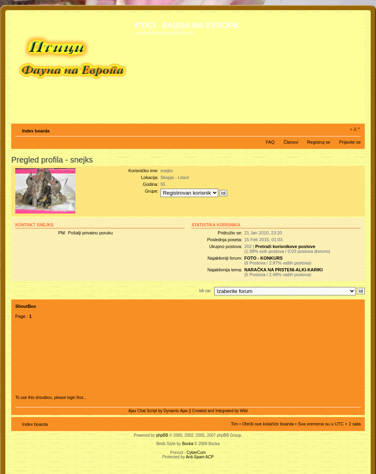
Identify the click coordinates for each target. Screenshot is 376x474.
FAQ (270, 142)
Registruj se (318, 142)
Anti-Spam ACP (199, 457)
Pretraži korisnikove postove (285, 246)
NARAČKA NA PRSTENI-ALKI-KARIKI (283, 269)
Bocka (187, 443)
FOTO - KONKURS (263, 258)
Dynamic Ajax (176, 411)
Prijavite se (350, 142)
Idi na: (205, 290)
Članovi (290, 142)
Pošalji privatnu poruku (90, 232)
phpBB (162, 435)
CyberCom (196, 452)
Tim (234, 423)
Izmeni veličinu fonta (355, 129)
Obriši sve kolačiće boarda (268, 423)
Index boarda (35, 130)
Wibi (244, 411)
